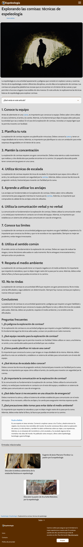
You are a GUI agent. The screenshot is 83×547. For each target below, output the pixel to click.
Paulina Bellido (11, 18)
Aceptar (62, 540)
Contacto (5, 537)
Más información (73, 535)
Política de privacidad (8, 542)
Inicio (3, 533)
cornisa (45, 177)
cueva (26, 115)
